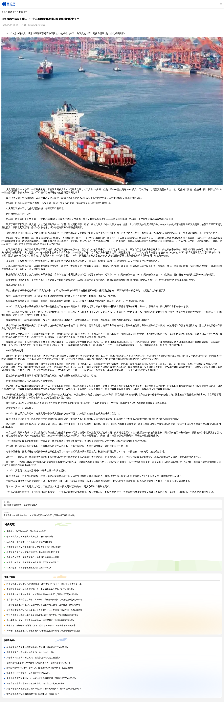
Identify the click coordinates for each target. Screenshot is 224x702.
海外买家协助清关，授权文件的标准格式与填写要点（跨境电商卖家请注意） (40, 620)
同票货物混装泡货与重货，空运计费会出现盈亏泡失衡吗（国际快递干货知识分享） (43, 605)
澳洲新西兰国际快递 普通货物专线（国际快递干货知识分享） (33, 694)
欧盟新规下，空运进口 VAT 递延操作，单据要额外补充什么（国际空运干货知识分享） (45, 584)
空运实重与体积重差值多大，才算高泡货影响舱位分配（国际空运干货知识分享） (40, 515)
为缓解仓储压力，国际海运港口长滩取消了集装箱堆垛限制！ (33, 557)
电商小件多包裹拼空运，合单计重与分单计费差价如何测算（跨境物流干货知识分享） (44, 600)
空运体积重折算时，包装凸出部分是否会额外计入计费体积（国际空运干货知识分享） (44, 610)
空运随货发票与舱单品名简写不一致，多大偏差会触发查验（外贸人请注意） (40, 589)
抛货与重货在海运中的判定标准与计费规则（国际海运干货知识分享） (37, 647)
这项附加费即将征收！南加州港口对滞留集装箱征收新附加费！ (34, 547)
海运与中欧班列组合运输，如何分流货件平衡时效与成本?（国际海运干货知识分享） (44, 689)
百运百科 (12, 12)
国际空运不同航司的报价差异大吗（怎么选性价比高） (30, 652)
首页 (3, 12)
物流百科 (23, 12)
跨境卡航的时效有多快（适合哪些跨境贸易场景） (28, 673)
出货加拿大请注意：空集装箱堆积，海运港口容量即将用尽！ (33, 552)
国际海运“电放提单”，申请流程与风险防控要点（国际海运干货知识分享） (39, 663)
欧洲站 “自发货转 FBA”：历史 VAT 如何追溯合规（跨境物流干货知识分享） (40, 668)
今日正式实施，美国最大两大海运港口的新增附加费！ (30, 536)
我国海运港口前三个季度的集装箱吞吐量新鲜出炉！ (29, 568)
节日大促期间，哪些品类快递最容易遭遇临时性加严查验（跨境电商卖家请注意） (42, 615)
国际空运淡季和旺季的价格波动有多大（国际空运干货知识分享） (35, 683)
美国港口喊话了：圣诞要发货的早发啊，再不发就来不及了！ (33, 562)
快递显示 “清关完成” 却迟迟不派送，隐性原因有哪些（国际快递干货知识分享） (42, 625)
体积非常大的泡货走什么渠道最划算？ (21, 505)
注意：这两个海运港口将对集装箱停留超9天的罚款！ (30, 542)
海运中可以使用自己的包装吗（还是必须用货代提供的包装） (33, 658)
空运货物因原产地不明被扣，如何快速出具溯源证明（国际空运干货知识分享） (41, 678)
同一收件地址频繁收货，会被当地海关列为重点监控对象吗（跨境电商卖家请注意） (43, 631)
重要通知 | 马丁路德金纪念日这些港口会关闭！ (27, 531)
